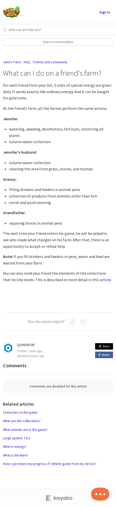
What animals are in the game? (25, 429)
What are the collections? (21, 421)
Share (105, 355)
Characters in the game (20, 412)
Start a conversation (58, 42)
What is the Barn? (15, 455)
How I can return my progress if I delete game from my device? (49, 463)
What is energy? (15, 446)
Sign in (104, 12)
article (105, 279)
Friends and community (50, 62)
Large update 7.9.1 (16, 438)
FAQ (27, 62)
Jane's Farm (12, 62)
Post (104, 346)
